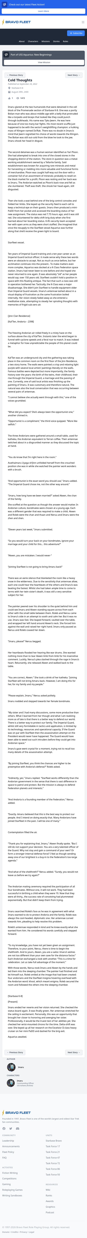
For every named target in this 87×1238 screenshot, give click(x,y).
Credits (14, 1232)
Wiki (48, 1189)
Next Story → (74, 75)
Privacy (23, 1232)
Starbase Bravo (54, 1140)
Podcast (50, 1212)
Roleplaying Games (12, 1189)
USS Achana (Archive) (25, 1085)
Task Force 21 (53, 1152)
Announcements (11, 1146)
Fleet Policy (8, 1152)
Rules (65, 41)
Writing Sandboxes (12, 1195)
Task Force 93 (53, 1174)
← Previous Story (15, 75)
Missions (46, 41)
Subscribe (76, 33)
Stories (56, 41)
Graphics (50, 1206)
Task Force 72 (53, 1163)
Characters (33, 41)
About (22, 41)
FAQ (4, 1157)
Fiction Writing (10, 1172)
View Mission (44, 62)
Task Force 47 (53, 1157)
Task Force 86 (53, 1168)
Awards (50, 1201)
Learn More (43, 11)
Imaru (21, 1067)
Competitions (9, 1178)
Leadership (8, 1140)
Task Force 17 (53, 1146)
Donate (5, 1232)
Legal (31, 1232)
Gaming (6, 1184)
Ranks (49, 1195)
